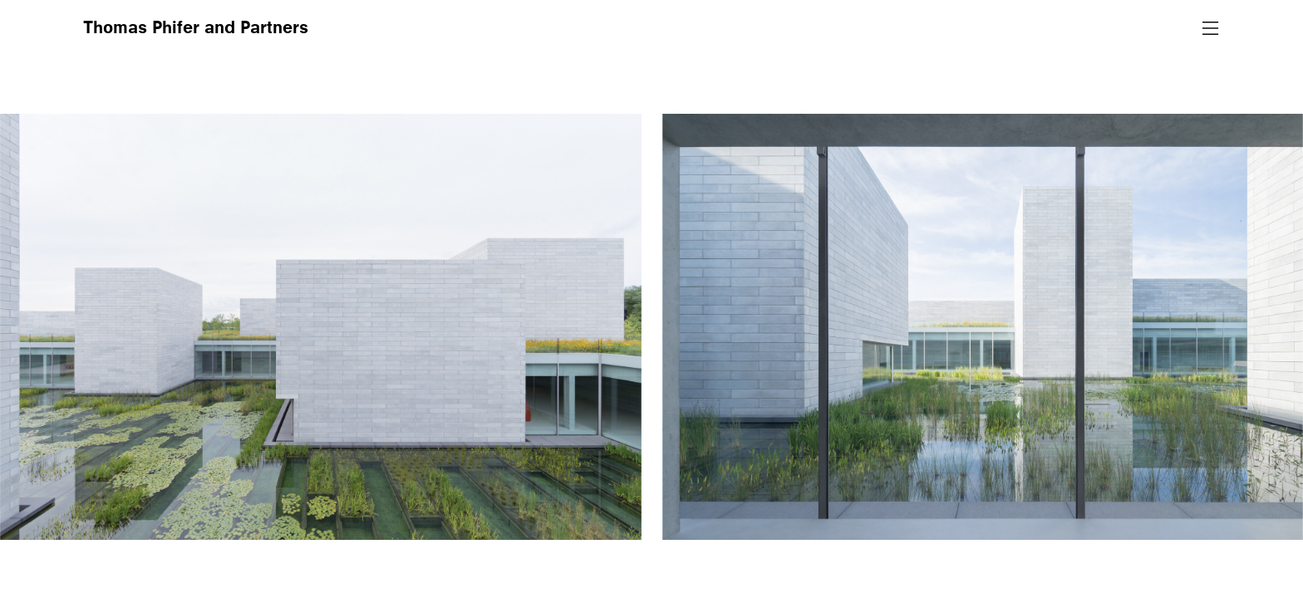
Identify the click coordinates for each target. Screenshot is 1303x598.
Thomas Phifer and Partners (195, 29)
